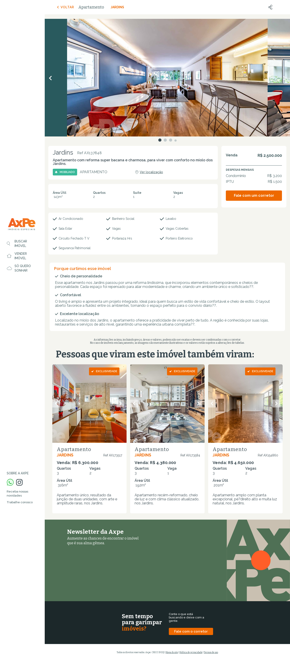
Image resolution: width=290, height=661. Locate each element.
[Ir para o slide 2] (165, 140)
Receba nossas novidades (17, 493)
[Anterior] (50, 78)
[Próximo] (284, 78)
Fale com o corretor (191, 631)
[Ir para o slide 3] (170, 140)
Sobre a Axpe (18, 473)
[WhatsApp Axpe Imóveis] (10, 482)
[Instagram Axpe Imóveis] (19, 482)
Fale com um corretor (254, 195)
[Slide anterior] (56, 403)
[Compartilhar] (270, 7)
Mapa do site (172, 652)
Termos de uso (211, 652)
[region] (22, 330)
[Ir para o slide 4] (175, 140)
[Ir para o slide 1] (159, 140)
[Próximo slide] (120, 403)
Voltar (65, 7)
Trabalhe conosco (20, 502)
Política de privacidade (191, 652)
